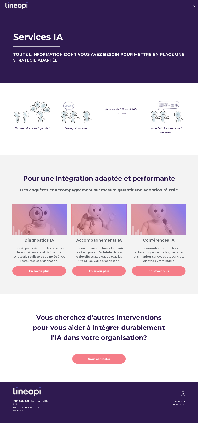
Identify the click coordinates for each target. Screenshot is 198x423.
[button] (193, 5)
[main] (99, 47)
